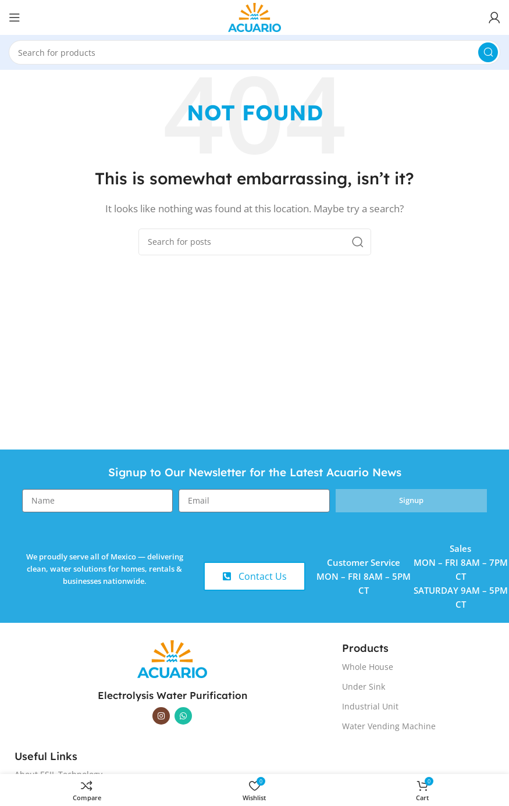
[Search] (254, 52)
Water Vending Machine (389, 726)
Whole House (367, 666)
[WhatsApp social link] (183, 716)
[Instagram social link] (161, 716)
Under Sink (363, 686)
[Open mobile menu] (14, 17)
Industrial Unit (370, 706)
